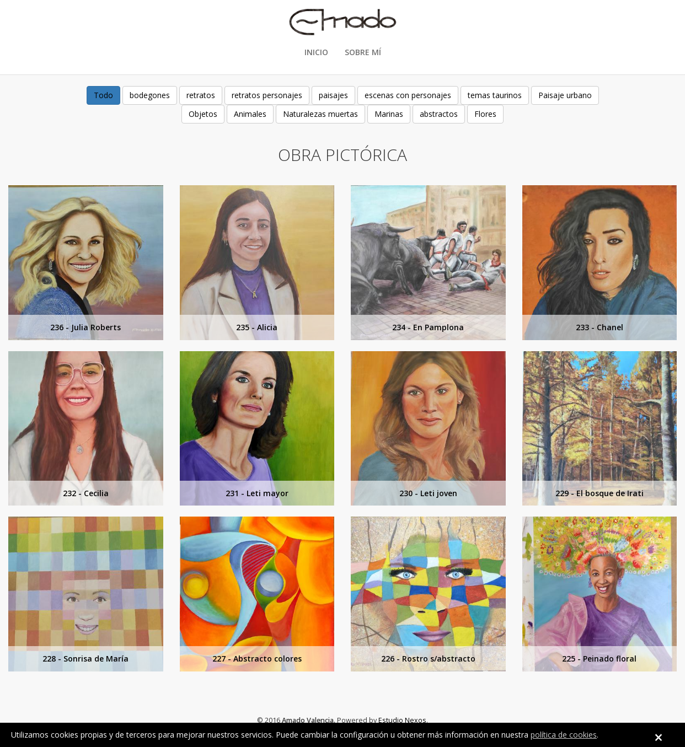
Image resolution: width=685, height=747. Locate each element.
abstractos (439, 114)
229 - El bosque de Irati (599, 493)
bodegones (150, 95)
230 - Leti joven (428, 493)
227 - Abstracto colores (257, 658)
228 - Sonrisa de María (85, 658)
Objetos (203, 114)
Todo (103, 95)
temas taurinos (495, 95)
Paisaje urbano (565, 95)
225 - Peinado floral (599, 658)
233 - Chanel (599, 327)
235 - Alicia (256, 327)
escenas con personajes (408, 95)
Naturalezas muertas (320, 114)
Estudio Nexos (402, 720)
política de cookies (564, 734)
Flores (485, 114)
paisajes (333, 95)
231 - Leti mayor (257, 493)
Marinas (388, 114)
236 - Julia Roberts (85, 327)
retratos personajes (267, 95)
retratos (200, 95)
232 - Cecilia (86, 493)
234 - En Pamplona (428, 327)
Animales (250, 114)
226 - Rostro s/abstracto (428, 658)
